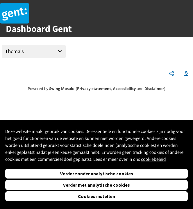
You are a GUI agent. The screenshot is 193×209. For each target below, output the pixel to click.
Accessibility (124, 88)
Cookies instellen (96, 196)
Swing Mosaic (61, 88)
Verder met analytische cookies (96, 185)
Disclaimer (154, 88)
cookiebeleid (153, 159)
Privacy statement (94, 88)
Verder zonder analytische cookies (96, 173)
